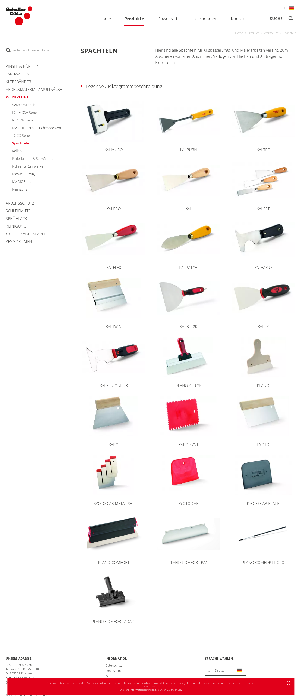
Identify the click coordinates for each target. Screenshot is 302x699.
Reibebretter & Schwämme (33, 158)
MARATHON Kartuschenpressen (36, 128)
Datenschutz (114, 665)
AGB (108, 676)
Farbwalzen (17, 74)
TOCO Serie (21, 135)
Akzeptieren (151, 686)
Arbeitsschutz (20, 203)
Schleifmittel (19, 210)
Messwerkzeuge (24, 174)
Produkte (254, 33)
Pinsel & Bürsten (23, 66)
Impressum (113, 671)
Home (239, 33)
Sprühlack (16, 218)
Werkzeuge (271, 33)
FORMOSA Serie (24, 112)
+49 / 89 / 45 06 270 (20, 678)
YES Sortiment (20, 241)
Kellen (17, 151)
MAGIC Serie (22, 181)
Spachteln (289, 33)
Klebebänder (18, 81)
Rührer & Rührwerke (27, 166)
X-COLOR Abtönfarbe (26, 233)
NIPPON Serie (22, 120)
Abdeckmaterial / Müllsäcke (34, 89)
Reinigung (19, 189)
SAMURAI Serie (24, 105)
